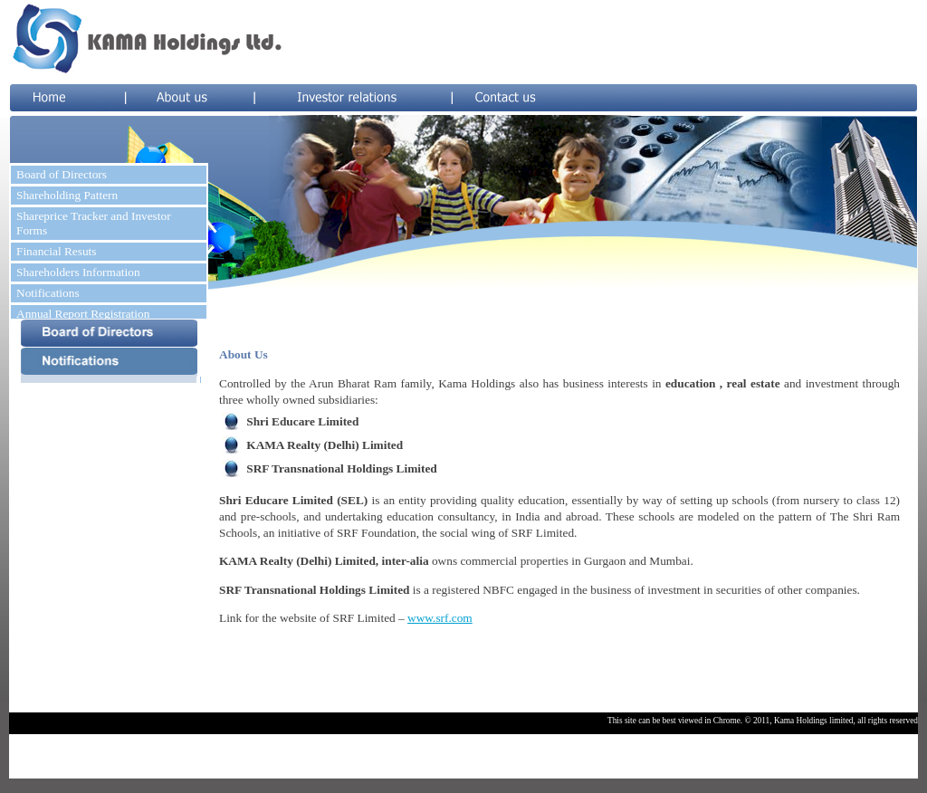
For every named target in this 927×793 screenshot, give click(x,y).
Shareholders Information (78, 272)
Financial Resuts (56, 251)
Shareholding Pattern (67, 195)
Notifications (48, 293)
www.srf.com (440, 618)
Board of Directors (61, 174)
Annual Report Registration (82, 313)
